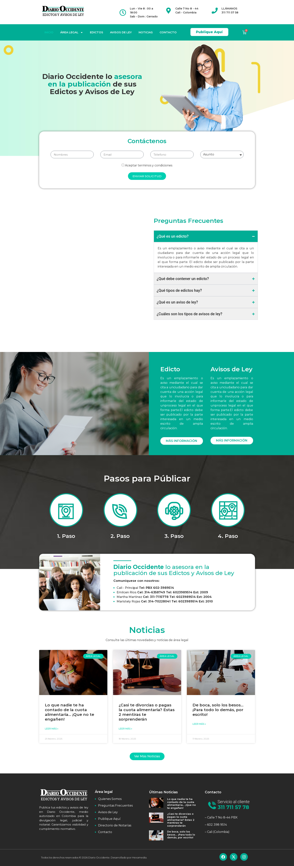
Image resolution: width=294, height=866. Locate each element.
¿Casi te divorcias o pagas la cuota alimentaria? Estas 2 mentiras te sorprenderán (180, 819)
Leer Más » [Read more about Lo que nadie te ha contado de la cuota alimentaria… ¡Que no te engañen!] (51, 728)
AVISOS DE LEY (121, 32)
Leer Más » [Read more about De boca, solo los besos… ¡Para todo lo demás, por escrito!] (199, 723)
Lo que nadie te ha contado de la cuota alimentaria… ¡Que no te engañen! (69, 712)
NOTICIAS (146, 32)
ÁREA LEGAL (71, 32)
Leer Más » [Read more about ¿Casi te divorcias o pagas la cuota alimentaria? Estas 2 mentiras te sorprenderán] (125, 728)
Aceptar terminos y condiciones (148, 165)
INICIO (48, 32)
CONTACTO (168, 32)
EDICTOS (96, 32)
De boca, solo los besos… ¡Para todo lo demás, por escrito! (218, 710)
